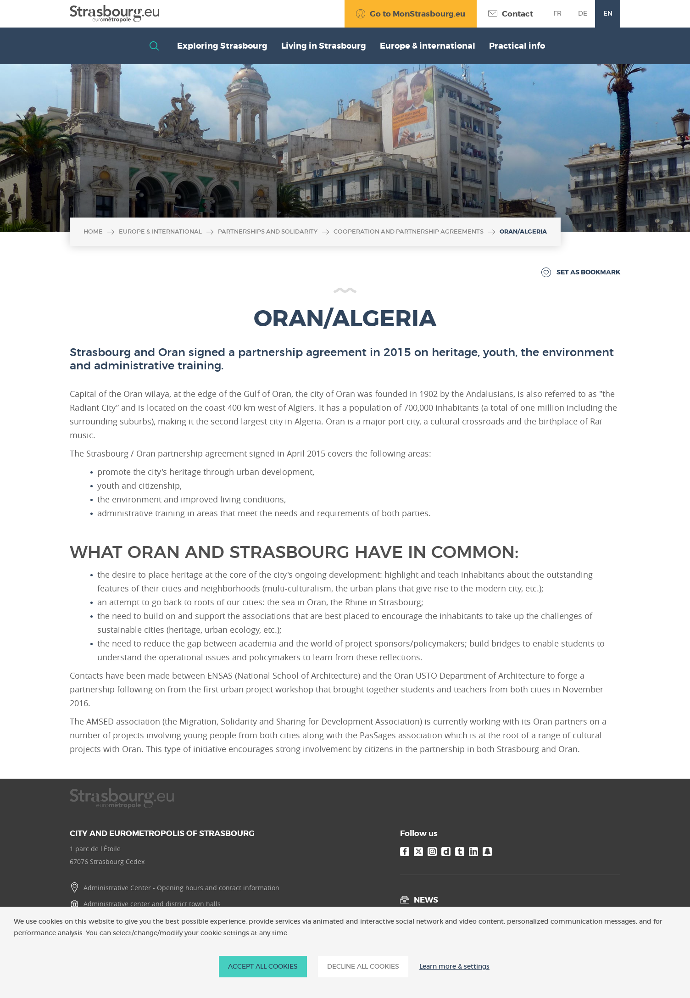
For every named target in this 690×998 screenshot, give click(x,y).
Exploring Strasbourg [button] (222, 45)
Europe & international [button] (427, 45)
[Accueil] (114, 13)
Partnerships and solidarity (267, 231)
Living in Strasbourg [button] (323, 45)
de (582, 13)
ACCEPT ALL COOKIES (263, 966)
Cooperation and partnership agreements (409, 231)
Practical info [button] (517, 45)
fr (557, 13)
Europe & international (160, 231)
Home (93, 231)
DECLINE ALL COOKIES (363, 966)
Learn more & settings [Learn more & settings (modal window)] (454, 966)
